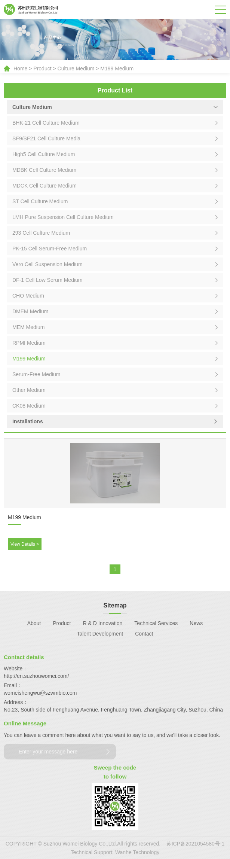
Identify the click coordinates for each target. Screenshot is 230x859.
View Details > (24, 544)
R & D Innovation (103, 623)
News (196, 623)
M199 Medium (117, 68)
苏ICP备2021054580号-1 (195, 844)
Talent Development (100, 634)
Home (20, 68)
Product (42, 68)
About (34, 623)
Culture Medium (76, 68)
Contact (144, 634)
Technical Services (156, 623)
